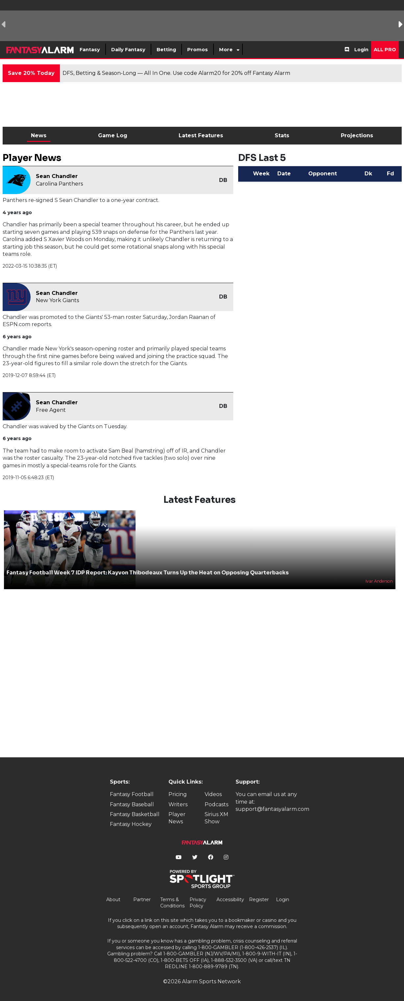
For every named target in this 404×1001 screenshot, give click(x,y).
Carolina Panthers (59, 184)
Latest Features (201, 135)
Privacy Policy (197, 903)
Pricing (177, 794)
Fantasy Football (132, 794)
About (113, 899)
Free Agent (51, 410)
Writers (178, 804)
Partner (142, 899)
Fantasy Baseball (132, 804)
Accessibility (230, 899)
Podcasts (216, 804)
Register (259, 899)
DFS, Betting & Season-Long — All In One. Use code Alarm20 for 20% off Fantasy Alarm (176, 73)
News (38, 135)
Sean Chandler (57, 176)
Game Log (112, 135)
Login (361, 50)
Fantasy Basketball (135, 814)
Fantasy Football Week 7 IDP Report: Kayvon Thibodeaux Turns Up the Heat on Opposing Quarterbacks (148, 572)
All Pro (385, 50)
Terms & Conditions (172, 903)
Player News (177, 818)
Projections (357, 135)
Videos (213, 794)
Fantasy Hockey (131, 824)
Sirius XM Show (216, 818)
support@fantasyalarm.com (272, 809)
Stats (282, 135)
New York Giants (57, 300)
